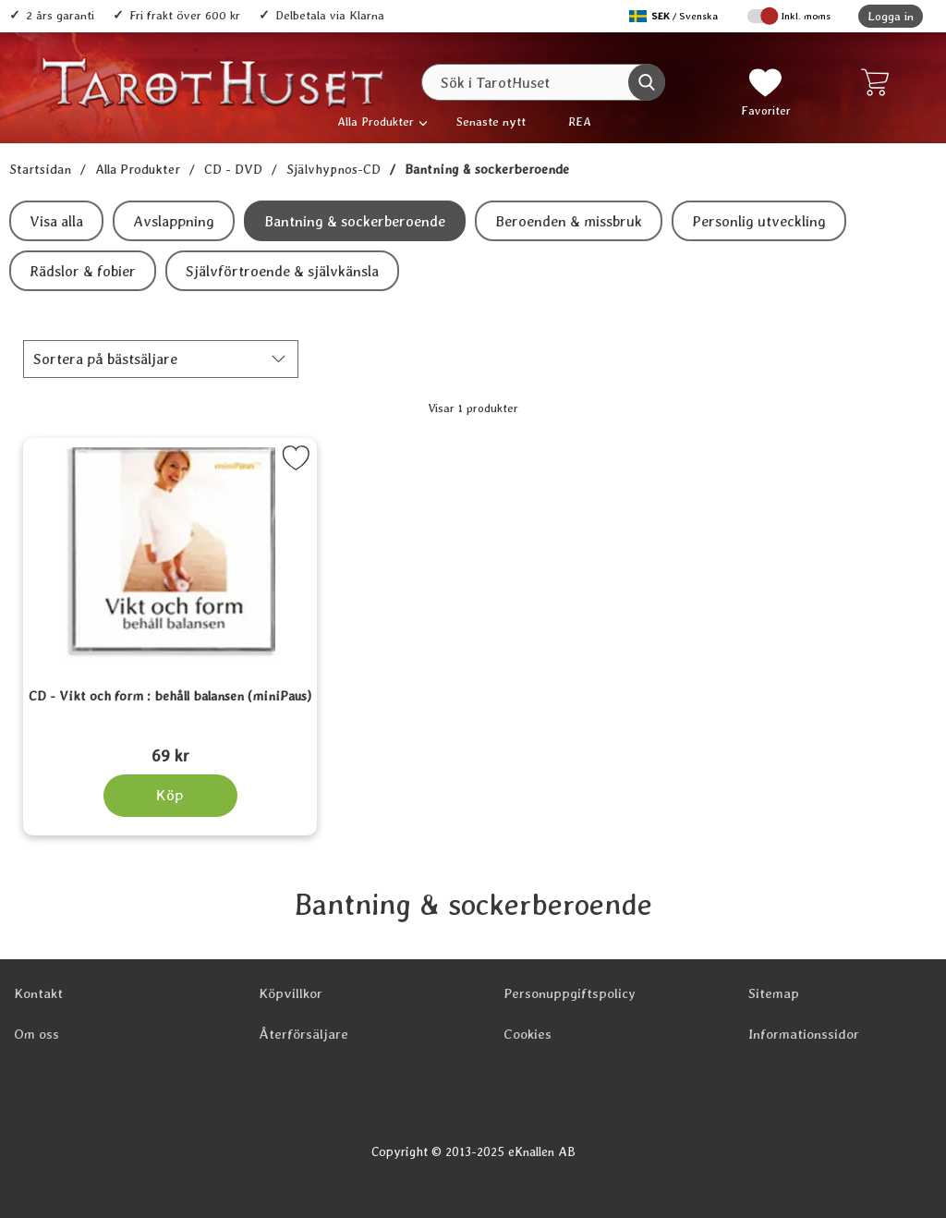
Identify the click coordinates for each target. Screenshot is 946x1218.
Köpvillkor (290, 993)
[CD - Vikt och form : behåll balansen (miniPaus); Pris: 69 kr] (170, 731)
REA (579, 121)
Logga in (890, 16)
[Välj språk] (675, 16)
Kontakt (38, 993)
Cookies (527, 1034)
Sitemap (773, 993)
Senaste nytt (491, 121)
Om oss (36, 1034)
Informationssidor (803, 1034)
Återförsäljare (303, 1034)
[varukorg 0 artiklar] (879, 82)
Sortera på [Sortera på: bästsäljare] (105, 359)
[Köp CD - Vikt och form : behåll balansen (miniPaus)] (170, 795)
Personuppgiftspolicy (569, 993)
